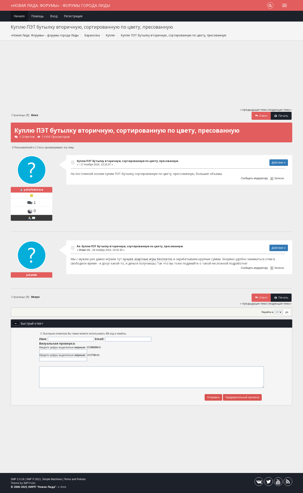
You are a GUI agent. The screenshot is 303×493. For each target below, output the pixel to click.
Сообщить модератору (254, 178)
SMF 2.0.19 (17, 479)
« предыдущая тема (253, 110)
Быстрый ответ (32, 323)
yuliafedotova (33, 189)
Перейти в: (267, 312)
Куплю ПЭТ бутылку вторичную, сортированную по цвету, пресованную (127, 161)
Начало (19, 16)
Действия (279, 162)
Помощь (37, 16)
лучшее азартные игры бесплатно (148, 259)
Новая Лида (46, 487)
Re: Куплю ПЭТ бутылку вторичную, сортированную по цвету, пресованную (130, 246)
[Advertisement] (151, 76)
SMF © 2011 (33, 479)
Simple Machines (52, 479)
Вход (53, 16)
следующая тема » (279, 110)
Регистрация (73, 16)
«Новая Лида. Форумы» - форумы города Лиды (60, 5)
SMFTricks (29, 483)
